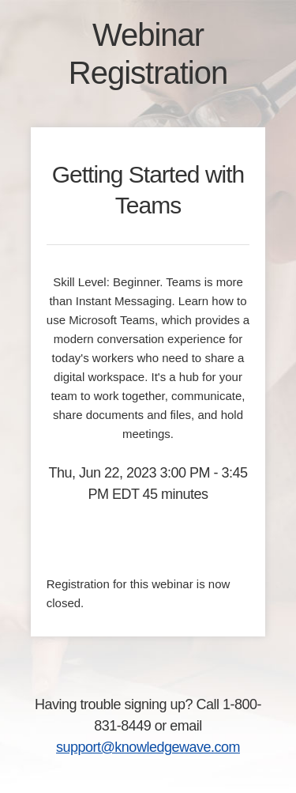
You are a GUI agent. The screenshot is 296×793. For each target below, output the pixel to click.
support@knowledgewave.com (148, 747)
